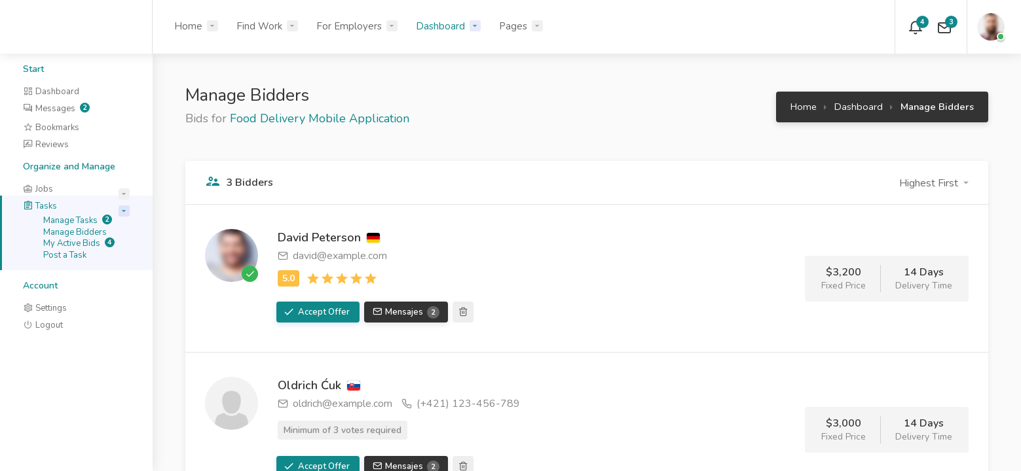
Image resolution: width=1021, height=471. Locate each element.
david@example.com (332, 256)
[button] (934, 183)
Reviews (46, 144)
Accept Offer (323, 312)
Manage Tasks (77, 220)
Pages (513, 26)
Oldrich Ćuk (319, 385)
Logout (43, 325)
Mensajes (411, 312)
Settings (45, 308)
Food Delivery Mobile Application (319, 118)
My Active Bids (79, 243)
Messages (56, 108)
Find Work (259, 26)
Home (188, 26)
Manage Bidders (75, 232)
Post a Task (64, 255)
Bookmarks (51, 127)
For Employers (349, 26)
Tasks (40, 206)
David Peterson (329, 237)
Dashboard (440, 26)
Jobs (38, 189)
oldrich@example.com (335, 403)
